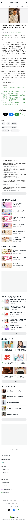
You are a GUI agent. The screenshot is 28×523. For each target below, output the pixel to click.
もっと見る (14, 193)
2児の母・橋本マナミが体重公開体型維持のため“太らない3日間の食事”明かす (18, 321)
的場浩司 (7, 35)
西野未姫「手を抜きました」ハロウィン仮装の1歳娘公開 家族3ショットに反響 (21, 351)
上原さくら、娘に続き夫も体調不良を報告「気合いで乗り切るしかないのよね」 (14, 175)
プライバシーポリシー (17, 503)
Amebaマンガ (5, 482)
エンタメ (9, 6)
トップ (2, 6)
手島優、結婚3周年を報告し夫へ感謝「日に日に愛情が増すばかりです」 (14, 188)
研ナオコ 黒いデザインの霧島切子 (15, 396)
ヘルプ (23, 500)
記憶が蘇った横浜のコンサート (14, 414)
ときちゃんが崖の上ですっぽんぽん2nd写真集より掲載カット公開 (18, 307)
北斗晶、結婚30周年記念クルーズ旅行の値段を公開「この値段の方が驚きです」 (14, 164)
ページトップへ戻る (14, 449)
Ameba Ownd (5, 472)
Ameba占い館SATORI (7, 489)
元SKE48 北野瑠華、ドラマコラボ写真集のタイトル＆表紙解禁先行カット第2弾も (21, 363)
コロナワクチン (15, 130)
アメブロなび (5, 492)
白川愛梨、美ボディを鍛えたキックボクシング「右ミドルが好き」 (21, 376)
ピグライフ (5, 486)
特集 (22, 6)
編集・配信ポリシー (15, 500)
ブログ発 (16, 6)
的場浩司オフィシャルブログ (9, 127)
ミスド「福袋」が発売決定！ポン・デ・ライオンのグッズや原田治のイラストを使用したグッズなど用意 (18, 315)
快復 (3, 123)
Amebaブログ (5, 469)
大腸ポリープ (5, 130)
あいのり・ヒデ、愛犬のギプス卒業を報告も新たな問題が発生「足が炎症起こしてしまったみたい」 (14, 182)
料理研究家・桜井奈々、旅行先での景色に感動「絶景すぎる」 (14, 169)
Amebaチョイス (6, 459)
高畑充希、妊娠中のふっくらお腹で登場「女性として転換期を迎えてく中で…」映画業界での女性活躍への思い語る (18, 328)
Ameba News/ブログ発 (16, 32)
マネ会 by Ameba (6, 466)
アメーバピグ (5, 476)
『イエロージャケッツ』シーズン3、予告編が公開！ (8, 376)
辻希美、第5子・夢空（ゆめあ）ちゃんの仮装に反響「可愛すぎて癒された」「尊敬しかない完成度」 (18, 301)
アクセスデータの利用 (14, 506)
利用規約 (7, 503)
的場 (8, 123)
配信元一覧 (5, 500)
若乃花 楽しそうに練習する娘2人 (14, 408)
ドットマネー (5, 462)
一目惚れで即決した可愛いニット (15, 402)
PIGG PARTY (5, 479)
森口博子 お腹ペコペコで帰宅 (14, 391)
